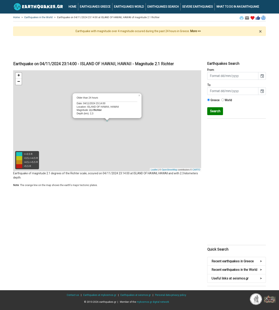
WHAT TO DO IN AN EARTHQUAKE (237, 6)
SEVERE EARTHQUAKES (197, 6)
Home (16, 17)
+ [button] (18, 76)
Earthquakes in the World (38, 17)
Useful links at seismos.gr (236, 278)
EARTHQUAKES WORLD (129, 6)
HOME (72, 6)
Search (215, 111)
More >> (195, 31)
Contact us (73, 295)
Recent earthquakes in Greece (236, 261)
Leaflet (154, 169)
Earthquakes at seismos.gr (135, 295)
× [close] (260, 31)
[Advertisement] (139, 47)
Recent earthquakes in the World (236, 270)
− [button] (18, 82)
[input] (232, 76)
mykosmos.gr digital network (153, 302)
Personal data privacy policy (170, 295)
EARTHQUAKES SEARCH (163, 6)
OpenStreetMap (169, 169)
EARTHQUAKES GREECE (95, 6)
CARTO (196, 169)
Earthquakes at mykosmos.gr (99, 295)
